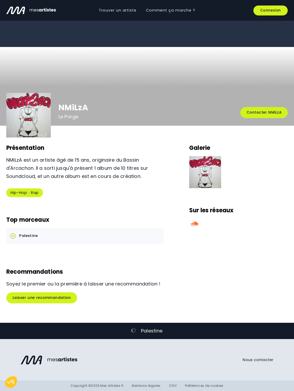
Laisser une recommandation (42, 297)
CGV (173, 385)
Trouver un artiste (118, 10)
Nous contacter (258, 359)
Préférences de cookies (204, 385)
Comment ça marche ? (170, 10)
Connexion (270, 10)
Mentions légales (146, 385)
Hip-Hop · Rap (24, 192)
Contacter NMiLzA (264, 112)
